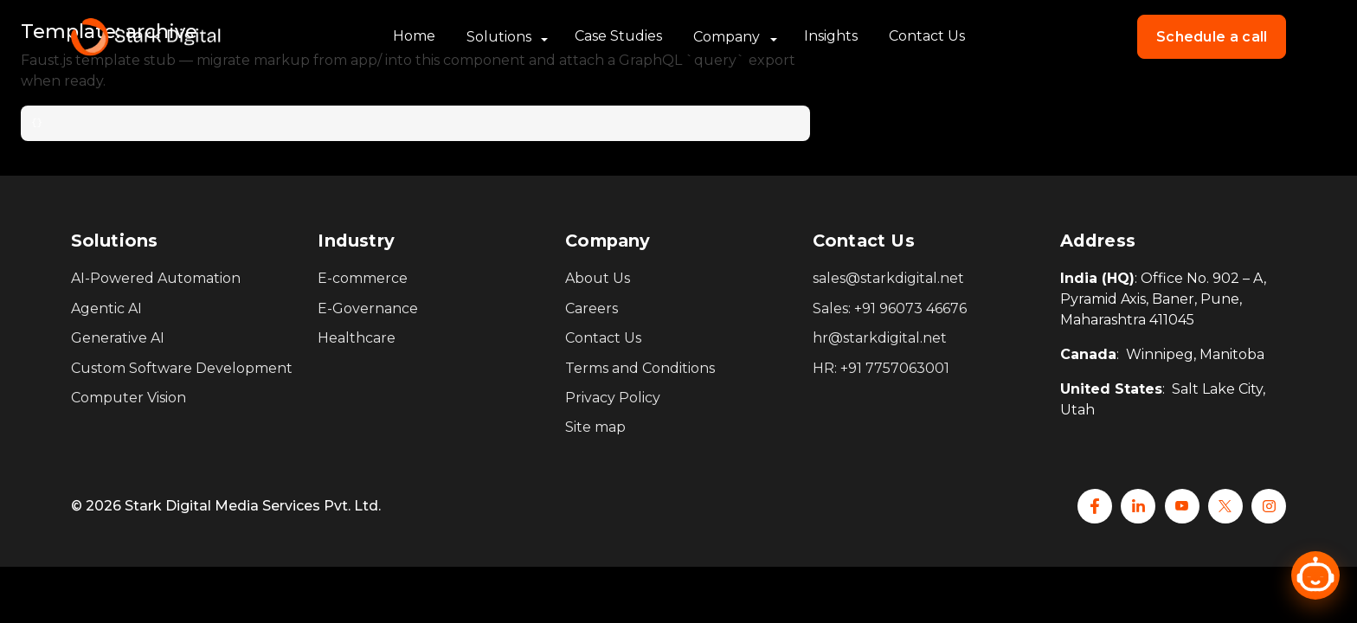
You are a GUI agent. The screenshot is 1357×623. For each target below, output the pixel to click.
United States (1111, 389)
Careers (591, 308)
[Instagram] (1268, 506)
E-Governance (368, 308)
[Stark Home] (146, 37)
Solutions (498, 37)
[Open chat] (1315, 575)
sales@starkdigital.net (888, 278)
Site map (595, 427)
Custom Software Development (182, 368)
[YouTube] (1182, 506)
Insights (831, 36)
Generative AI (117, 338)
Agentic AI (106, 308)
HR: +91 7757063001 (881, 368)
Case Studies (618, 36)
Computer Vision (128, 397)
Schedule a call (1212, 37)
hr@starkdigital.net (880, 338)
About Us (597, 278)
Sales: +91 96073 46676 (890, 308)
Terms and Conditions (640, 368)
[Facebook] (1094, 506)
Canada (1088, 354)
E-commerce (363, 278)
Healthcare (357, 338)
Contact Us (927, 36)
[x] (1225, 506)
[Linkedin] (1138, 506)
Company (726, 37)
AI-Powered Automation (156, 278)
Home (414, 36)
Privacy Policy (612, 397)
